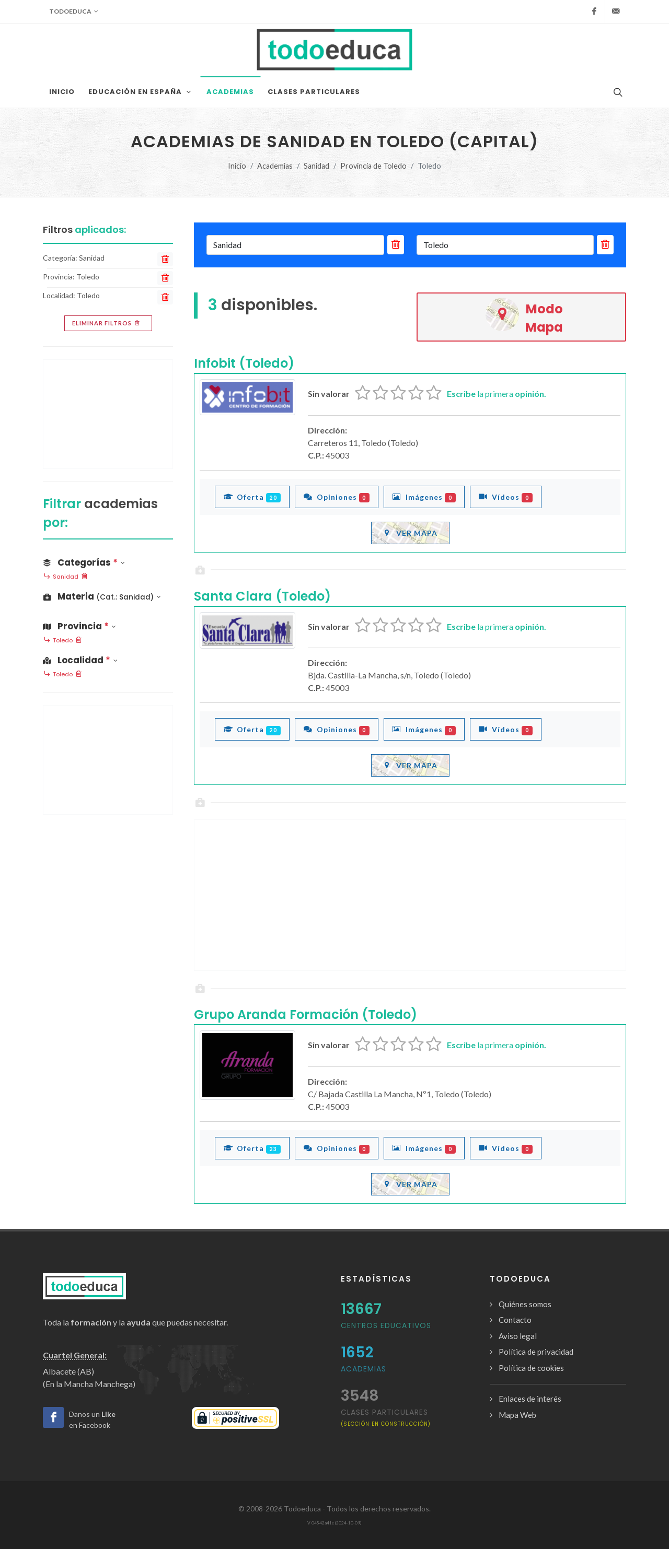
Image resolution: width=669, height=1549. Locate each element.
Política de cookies (531, 1367)
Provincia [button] (79, 626)
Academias (275, 165)
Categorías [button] (84, 562)
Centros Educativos (386, 1325)
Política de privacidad (536, 1351)
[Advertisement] (410, 895)
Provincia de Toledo (373, 165)
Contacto (515, 1319)
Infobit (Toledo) (244, 363)
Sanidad (316, 165)
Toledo (63, 641)
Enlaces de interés (530, 1398)
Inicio (237, 165)
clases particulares (386, 1417)
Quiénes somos (525, 1304)
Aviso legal (518, 1336)
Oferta (252, 496)
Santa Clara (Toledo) (262, 596)
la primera (496, 393)
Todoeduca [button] (73, 11)
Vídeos (506, 496)
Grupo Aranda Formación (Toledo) (305, 1014)
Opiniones (337, 496)
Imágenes (424, 496)
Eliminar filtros (107, 323)
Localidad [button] (80, 660)
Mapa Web (517, 1414)
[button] (108, 596)
